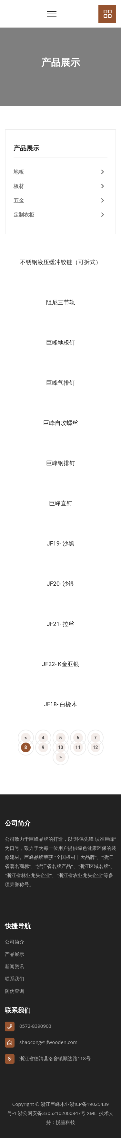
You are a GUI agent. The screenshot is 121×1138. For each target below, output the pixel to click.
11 (77, 747)
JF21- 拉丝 (61, 623)
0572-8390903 (35, 1026)
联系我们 (14, 978)
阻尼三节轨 (60, 302)
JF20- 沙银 (61, 583)
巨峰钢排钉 (60, 463)
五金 (19, 200)
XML (91, 1113)
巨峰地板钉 (60, 342)
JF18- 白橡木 (60, 704)
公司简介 (14, 941)
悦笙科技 (65, 1122)
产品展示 (14, 954)
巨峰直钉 (60, 503)
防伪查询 (14, 991)
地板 (19, 171)
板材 (19, 186)
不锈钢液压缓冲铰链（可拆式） (60, 262)
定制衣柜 (24, 214)
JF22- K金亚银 (60, 664)
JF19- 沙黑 (61, 543)
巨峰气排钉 (60, 382)
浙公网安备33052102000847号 (52, 1113)
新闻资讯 (14, 966)
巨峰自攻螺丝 (60, 422)
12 (95, 747)
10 (60, 747)
